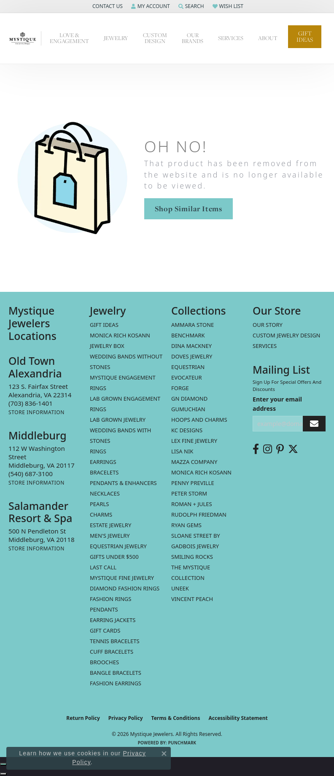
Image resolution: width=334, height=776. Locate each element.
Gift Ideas (304, 36)
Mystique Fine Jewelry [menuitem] (122, 578)
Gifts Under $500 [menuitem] (114, 556)
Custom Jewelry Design (287, 335)
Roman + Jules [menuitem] (191, 504)
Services (265, 346)
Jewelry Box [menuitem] (107, 346)
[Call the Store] (30, 403)
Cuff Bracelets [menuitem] (111, 651)
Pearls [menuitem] (99, 504)
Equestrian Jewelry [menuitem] (118, 546)
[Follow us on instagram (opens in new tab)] (267, 449)
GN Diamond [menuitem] (189, 398)
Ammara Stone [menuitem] (192, 325)
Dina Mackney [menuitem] (191, 346)
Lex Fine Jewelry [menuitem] (194, 441)
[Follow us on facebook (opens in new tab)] (256, 449)
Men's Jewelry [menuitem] (110, 535)
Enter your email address (277, 403)
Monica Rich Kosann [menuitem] (201, 472)
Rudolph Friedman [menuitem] (198, 514)
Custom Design (155, 38)
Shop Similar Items (188, 208)
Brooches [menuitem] (104, 662)
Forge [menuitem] (180, 388)
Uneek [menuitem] (180, 588)
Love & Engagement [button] (69, 38)
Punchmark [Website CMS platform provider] (182, 743)
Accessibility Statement (237, 718)
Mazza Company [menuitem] (194, 462)
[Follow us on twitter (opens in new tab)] (293, 449)
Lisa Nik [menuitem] (182, 451)
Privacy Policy (125, 718)
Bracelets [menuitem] (104, 472)
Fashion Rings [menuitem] (110, 599)
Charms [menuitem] (101, 514)
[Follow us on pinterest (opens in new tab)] (280, 449)
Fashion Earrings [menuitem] (115, 683)
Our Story (268, 325)
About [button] (267, 38)
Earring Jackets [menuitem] (112, 620)
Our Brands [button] (192, 38)
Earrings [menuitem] (103, 462)
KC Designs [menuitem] (186, 430)
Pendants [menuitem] (104, 609)
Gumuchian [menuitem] (188, 409)
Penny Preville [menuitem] (192, 483)
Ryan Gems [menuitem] (186, 525)
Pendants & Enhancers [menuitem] (123, 483)
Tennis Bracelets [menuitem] (115, 641)
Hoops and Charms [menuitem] (199, 419)
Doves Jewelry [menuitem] (191, 356)
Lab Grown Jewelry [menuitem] (117, 419)
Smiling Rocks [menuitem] (192, 556)
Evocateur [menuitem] (186, 377)
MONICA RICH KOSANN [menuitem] (120, 335)
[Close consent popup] (164, 753)
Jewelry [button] (116, 38)
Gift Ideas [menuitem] (104, 325)
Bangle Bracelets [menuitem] (115, 672)
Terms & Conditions (175, 718)
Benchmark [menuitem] (188, 335)
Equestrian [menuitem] (188, 367)
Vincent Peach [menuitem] (192, 599)
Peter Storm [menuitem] (189, 493)
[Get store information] (36, 412)
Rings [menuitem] (98, 451)
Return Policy (83, 718)
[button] (107, 6)
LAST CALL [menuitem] (103, 567)
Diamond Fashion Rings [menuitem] (124, 588)
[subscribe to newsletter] (314, 423)
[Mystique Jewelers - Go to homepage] (24, 38)
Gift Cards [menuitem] (105, 630)
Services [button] (230, 38)
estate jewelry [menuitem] (110, 525)
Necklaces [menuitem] (105, 493)
